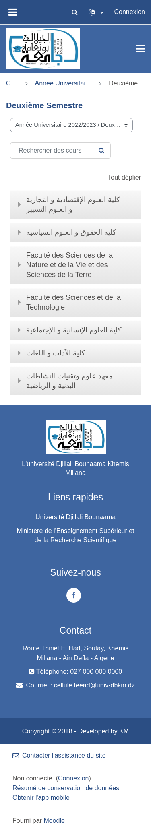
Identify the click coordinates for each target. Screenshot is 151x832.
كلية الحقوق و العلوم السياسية (71, 232)
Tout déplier (124, 177)
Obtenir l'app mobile (41, 797)
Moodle (53, 820)
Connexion (129, 11)
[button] (74, 12)
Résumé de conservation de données (65, 788)
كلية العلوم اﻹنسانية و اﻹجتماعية (74, 330)
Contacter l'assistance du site (59, 755)
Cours (12, 83)
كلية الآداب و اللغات (55, 353)
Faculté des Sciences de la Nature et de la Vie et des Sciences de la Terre (69, 265)
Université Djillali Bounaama (75, 517)
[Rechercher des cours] (60, 150)
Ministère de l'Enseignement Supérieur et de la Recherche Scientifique (75, 535)
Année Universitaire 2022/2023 (63, 83)
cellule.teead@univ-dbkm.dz (94, 685)
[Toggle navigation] (140, 48)
